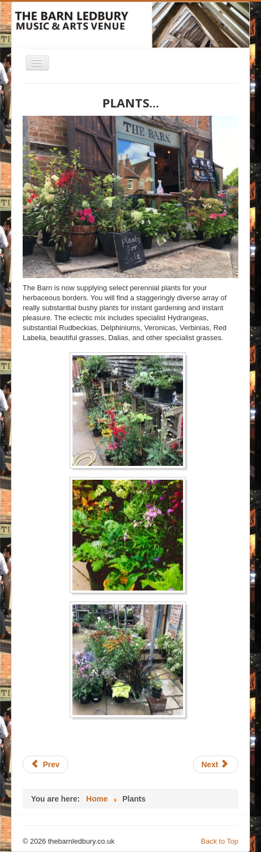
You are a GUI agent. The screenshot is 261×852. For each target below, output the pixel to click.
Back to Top (219, 841)
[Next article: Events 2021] (215, 764)
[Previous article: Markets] (45, 764)
